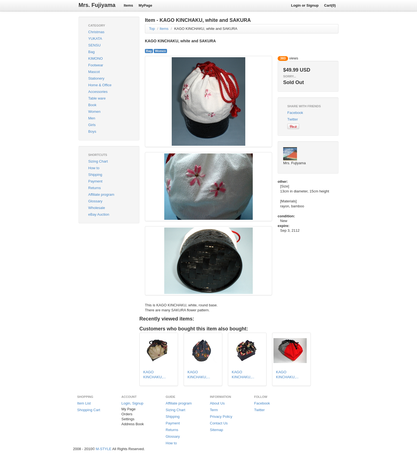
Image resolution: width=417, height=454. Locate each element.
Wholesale (96, 208)
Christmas (96, 32)
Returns (94, 188)
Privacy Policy (221, 416)
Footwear (95, 65)
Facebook (295, 113)
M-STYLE (103, 449)
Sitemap (216, 430)
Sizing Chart (98, 161)
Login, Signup (132, 403)
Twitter (292, 119)
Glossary (95, 201)
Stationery (96, 78)
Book (92, 105)
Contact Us (219, 423)
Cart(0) (330, 5)
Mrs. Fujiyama (97, 5)
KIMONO (95, 58)
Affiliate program (101, 194)
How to (93, 168)
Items (128, 5)
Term (214, 410)
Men (91, 118)
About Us (217, 403)
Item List (84, 403)
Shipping (95, 175)
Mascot (94, 72)
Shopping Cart (88, 410)
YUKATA (95, 38)
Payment (95, 181)
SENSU (94, 45)
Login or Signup (305, 5)
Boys (92, 131)
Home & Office (99, 85)
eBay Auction (98, 214)
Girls (92, 125)
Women (94, 111)
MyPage (145, 5)
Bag (91, 52)
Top (152, 29)
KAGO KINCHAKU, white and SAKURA (205, 29)
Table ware (97, 98)
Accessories (98, 92)
